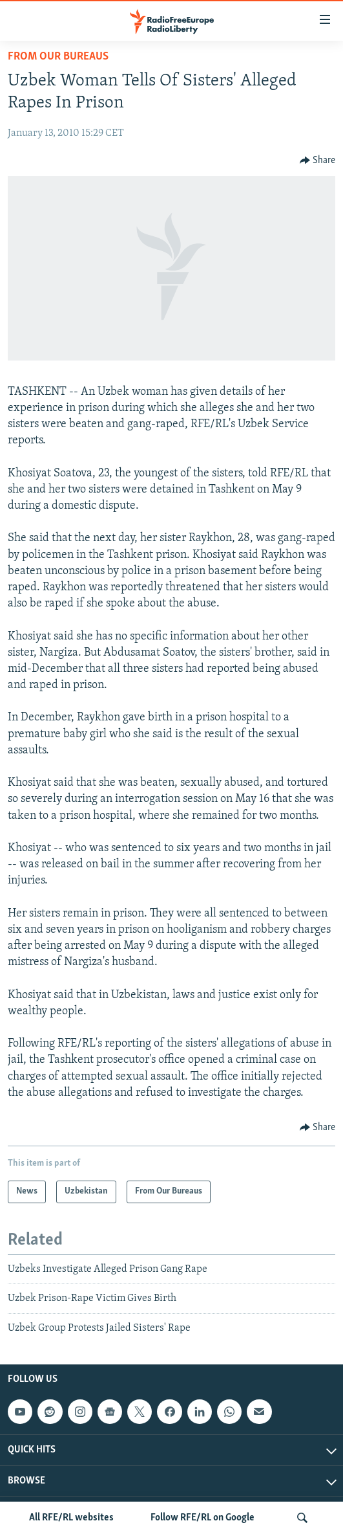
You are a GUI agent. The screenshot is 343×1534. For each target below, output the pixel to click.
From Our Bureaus (58, 56)
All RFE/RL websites (71, 1518)
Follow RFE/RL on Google (203, 1518)
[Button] (318, 160)
